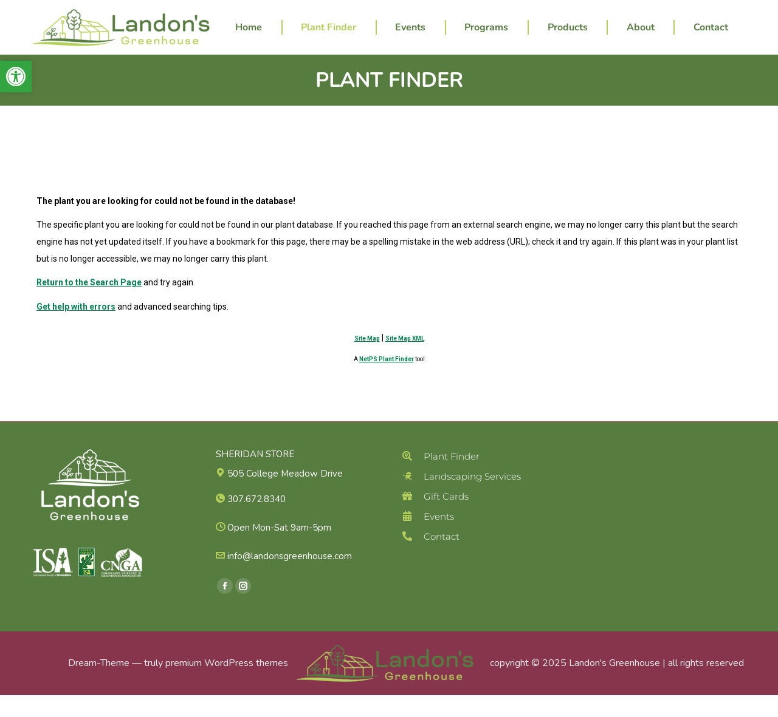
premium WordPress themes (226, 685)
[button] (16, 76)
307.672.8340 (474, 11)
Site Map (367, 360)
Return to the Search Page (89, 304)
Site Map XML (404, 360)
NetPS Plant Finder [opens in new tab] (386, 381)
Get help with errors (75, 328)
